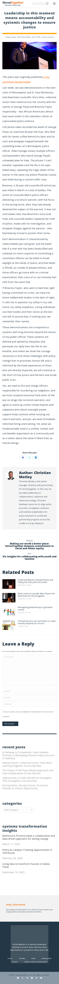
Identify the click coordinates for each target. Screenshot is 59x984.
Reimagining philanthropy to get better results (35, 608)
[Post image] (8, 584)
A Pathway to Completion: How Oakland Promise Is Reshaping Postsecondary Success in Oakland (28, 755)
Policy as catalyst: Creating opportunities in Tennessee (27, 851)
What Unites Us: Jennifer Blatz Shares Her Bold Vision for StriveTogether (36, 594)
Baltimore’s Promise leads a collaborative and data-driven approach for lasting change (28, 837)
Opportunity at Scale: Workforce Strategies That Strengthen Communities (27, 779)
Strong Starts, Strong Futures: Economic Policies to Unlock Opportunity (25, 787)
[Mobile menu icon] (54, 3)
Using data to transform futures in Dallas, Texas (26, 865)
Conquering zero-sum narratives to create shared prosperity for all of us (37, 622)
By (24, 37)
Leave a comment (48, 37)
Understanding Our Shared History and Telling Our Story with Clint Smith (35, 581)
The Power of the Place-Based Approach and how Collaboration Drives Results (27, 772)
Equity (14, 37)
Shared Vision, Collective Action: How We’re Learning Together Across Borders (27, 764)
